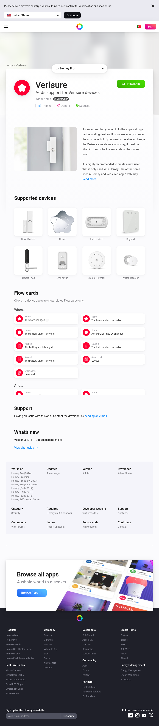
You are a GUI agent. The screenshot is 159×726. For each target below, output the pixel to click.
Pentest (86, 675)
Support (48, 644)
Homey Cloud (12, 635)
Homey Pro (11, 639)
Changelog (87, 649)
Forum (85, 670)
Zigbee (124, 639)
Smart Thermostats (15, 679)
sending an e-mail (96, 416)
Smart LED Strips (14, 684)
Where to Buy (50, 649)
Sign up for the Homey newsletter (25, 710)
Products (11, 630)
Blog (46, 653)
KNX (123, 644)
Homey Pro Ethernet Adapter (20, 658)
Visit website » (90, 513)
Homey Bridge (13, 653)
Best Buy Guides (15, 665)
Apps (10, 65)
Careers (48, 635)
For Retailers (88, 696)
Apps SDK (87, 639)
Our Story (48, 639)
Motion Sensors (13, 670)
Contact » (123, 513)
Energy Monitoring (130, 675)
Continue (72, 15)
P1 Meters (126, 679)
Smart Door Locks (15, 675)
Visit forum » (18, 526)
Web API (86, 644)
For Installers (89, 687)
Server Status (89, 653)
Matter (124, 653)
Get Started (88, 635)
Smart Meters (12, 693)
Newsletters (50, 663)
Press (47, 658)
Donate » (123, 526)
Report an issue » (56, 526)
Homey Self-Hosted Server (19, 649)
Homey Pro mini (13, 644)
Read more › (89, 179)
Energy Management (131, 670)
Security (15, 513)
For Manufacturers (91, 691)
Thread (124, 658)
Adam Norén (125, 473)
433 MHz (125, 649)
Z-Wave (125, 635)
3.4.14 (86, 473)
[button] (32, 15)
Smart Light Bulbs (14, 688)
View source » (89, 526)
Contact (48, 667)
